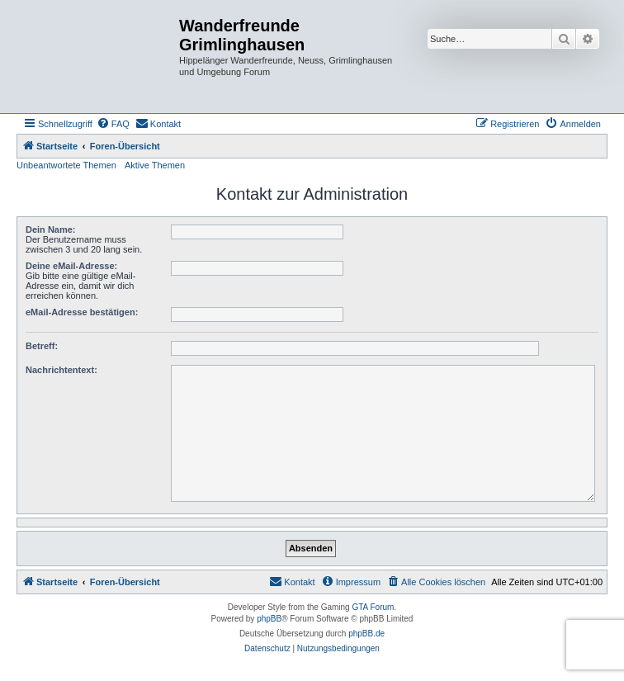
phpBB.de (366, 633)
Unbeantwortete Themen (66, 165)
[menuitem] (113, 124)
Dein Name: (51, 229)
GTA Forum (373, 607)
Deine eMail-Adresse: (71, 266)
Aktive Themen (155, 165)
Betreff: (42, 346)
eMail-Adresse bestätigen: (82, 312)
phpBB (269, 618)
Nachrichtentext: (61, 370)
